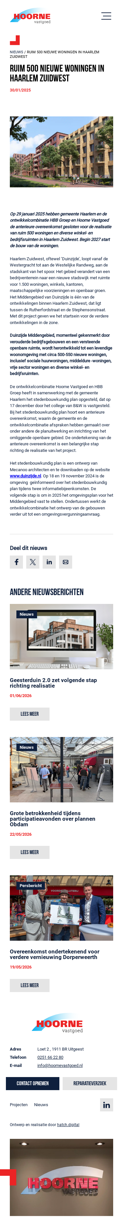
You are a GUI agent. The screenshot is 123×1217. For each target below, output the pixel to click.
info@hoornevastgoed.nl (60, 1065)
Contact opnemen (33, 1084)
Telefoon (18, 1057)
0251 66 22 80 (50, 1057)
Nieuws (16, 52)
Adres (15, 1049)
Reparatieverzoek (89, 1084)
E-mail (16, 1065)
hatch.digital (68, 1125)
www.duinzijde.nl (25, 475)
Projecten (19, 1104)
